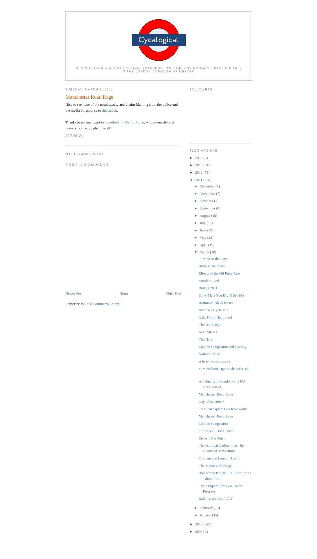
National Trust (209, 354)
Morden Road (209, 281)
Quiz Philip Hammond (215, 317)
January (206, 515)
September (208, 208)
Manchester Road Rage (216, 394)
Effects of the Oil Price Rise (219, 273)
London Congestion (213, 423)
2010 (199, 524)
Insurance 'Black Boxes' (216, 303)
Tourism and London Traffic (219, 458)
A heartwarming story (214, 361)
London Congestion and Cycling (222, 346)
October (206, 201)
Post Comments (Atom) (103, 304)
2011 (199, 180)
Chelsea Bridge (210, 324)
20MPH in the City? (213, 259)
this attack (109, 110)
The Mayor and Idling (215, 465)
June (203, 230)
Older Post (173, 293)
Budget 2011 (208, 288)
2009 (199, 531)
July (203, 223)
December (208, 186)
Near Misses (208, 332)
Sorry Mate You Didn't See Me (221, 295)
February (207, 508)
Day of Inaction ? (211, 401)
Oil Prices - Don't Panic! (216, 431)
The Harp (205, 339)
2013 (199, 165)
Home (124, 293)
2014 (199, 158)
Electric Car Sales (212, 438)
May (203, 237)
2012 (199, 172)
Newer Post (73, 293)
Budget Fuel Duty (212, 266)
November (208, 193)
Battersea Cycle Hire (214, 310)
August (205, 215)
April (204, 245)
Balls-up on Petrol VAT (216, 498)
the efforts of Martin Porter (124, 122)
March (205, 252)
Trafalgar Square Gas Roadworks (223, 409)
